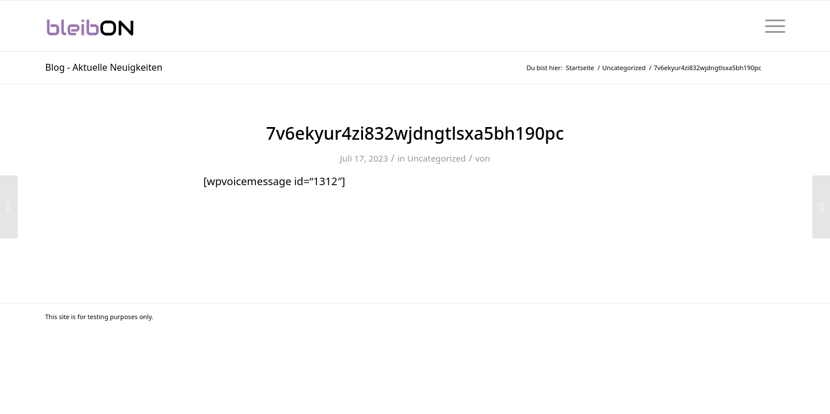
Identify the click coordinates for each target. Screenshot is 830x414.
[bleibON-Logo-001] (125, 26)
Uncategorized (436, 158)
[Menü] (771, 26)
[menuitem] (771, 26)
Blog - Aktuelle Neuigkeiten (104, 67)
